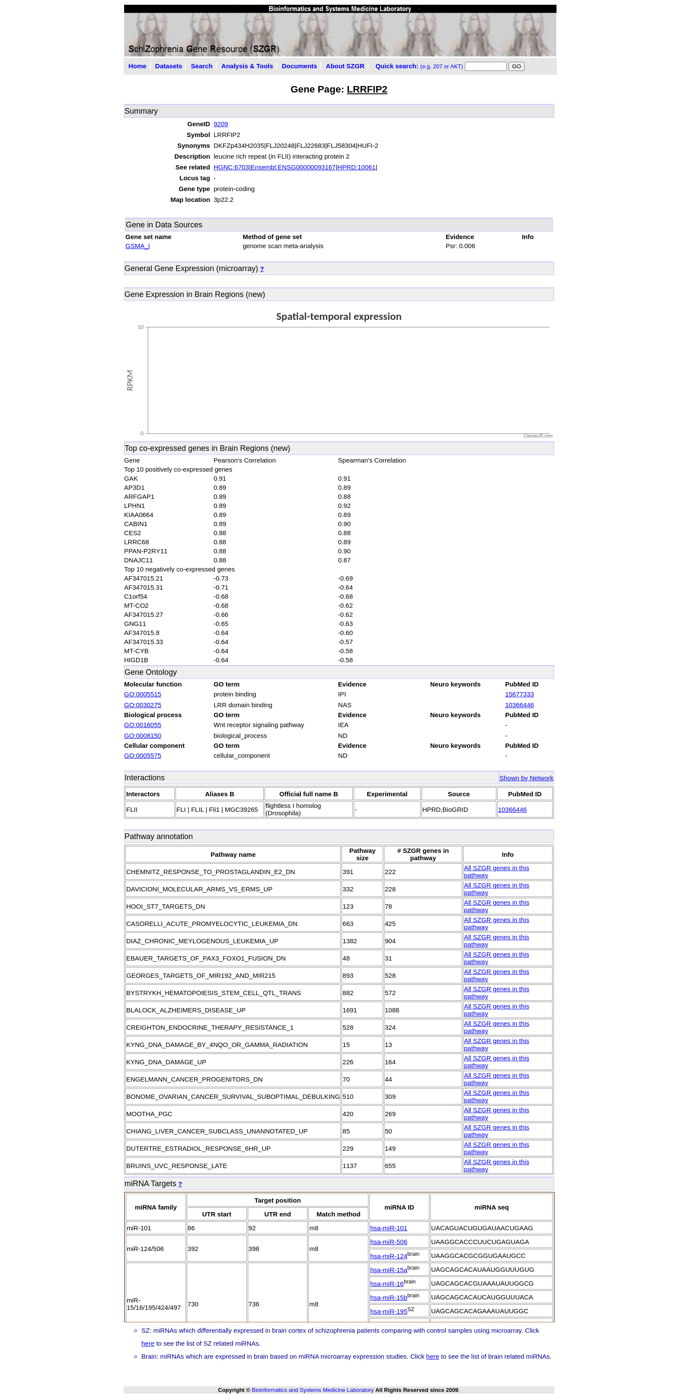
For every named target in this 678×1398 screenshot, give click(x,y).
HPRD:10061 (356, 167)
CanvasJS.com (538, 436)
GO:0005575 (142, 755)
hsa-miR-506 (388, 1241)
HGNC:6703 (231, 167)
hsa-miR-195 (388, 1311)
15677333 (519, 694)
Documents (299, 66)
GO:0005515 (142, 694)
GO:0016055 (142, 724)
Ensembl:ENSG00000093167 (293, 167)
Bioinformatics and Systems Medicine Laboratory (313, 1390)
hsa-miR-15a (388, 1270)
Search (202, 66)
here (147, 1343)
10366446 (519, 705)
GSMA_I (137, 245)
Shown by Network (526, 778)
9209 (221, 124)
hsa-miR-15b (388, 1297)
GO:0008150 (142, 735)
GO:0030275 (142, 705)
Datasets (168, 66)
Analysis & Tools (247, 66)
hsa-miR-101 (388, 1228)
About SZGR (345, 66)
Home (137, 66)
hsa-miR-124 (388, 1256)
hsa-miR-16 (387, 1283)
